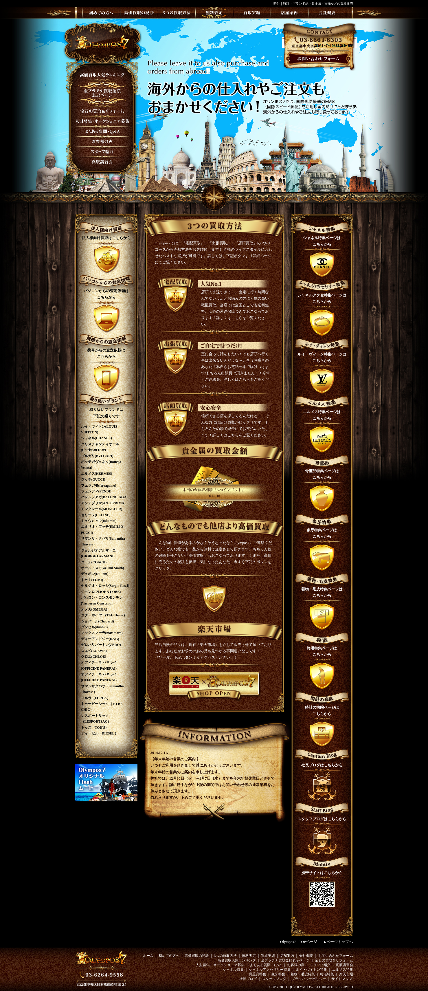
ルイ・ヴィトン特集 (311, 970)
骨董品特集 (257, 974)
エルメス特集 (342, 970)
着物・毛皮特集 (303, 974)
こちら (237, 318)
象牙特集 (278, 974)
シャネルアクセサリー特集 (270, 970)
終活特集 (327, 974)
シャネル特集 (233, 970)
